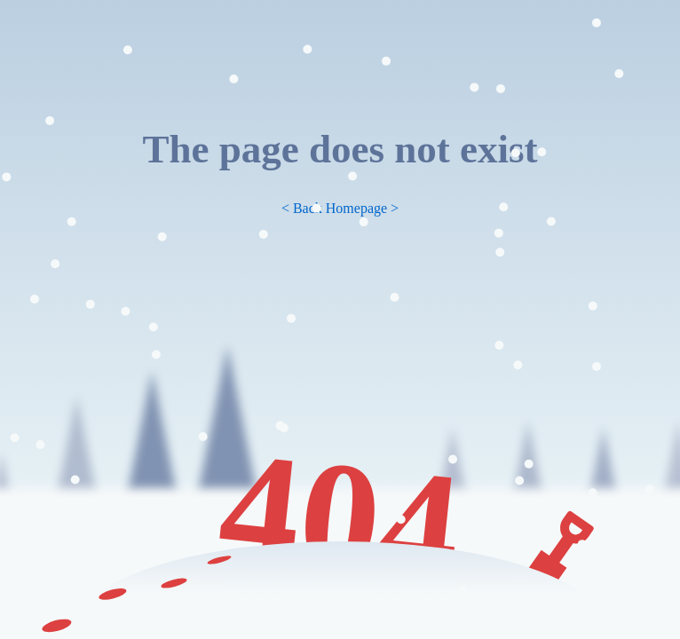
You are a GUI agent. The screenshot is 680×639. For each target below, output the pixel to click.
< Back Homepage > (340, 208)
